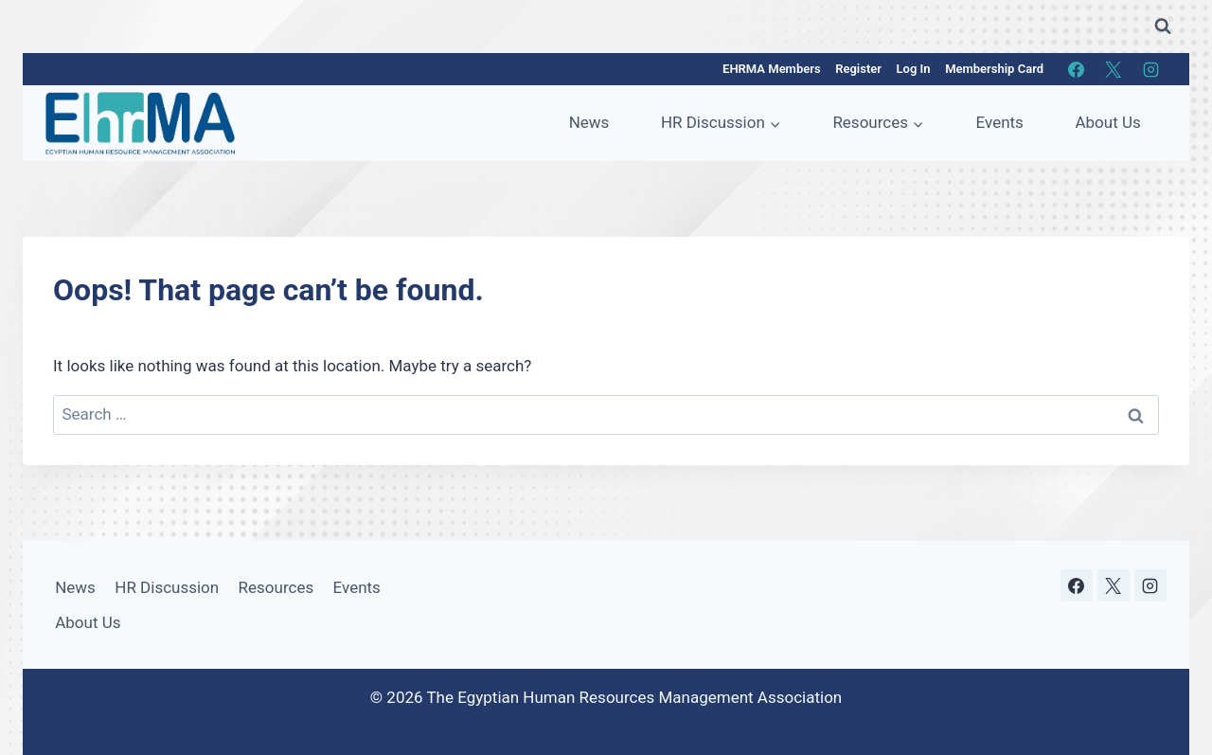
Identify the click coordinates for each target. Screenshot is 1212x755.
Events (1000, 122)
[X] (1113, 69)
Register (858, 69)
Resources (276, 587)
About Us (1107, 122)
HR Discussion (167, 587)
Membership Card (994, 69)
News (589, 122)
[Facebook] (1076, 69)
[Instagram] (1150, 69)
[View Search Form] (1163, 26)
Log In (914, 69)
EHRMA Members (771, 69)
